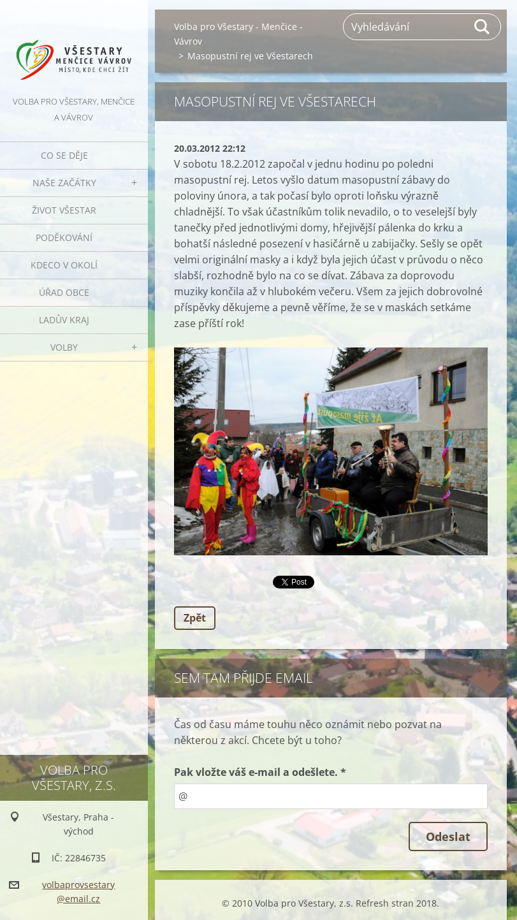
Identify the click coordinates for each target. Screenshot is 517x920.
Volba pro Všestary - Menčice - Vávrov (238, 33)
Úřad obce (64, 292)
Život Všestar (64, 210)
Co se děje (64, 155)
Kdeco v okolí (64, 265)
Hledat (482, 26)
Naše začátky (64, 183)
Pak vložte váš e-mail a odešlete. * (260, 772)
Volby (64, 347)
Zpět (195, 618)
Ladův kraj (64, 320)
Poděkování (64, 237)
